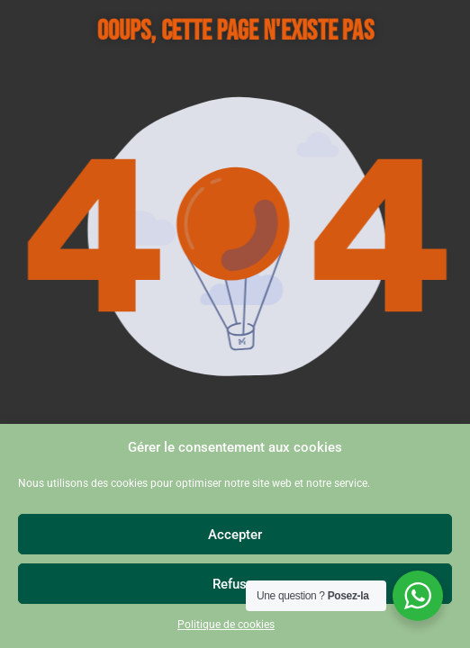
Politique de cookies (226, 624)
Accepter (235, 534)
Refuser (235, 584)
